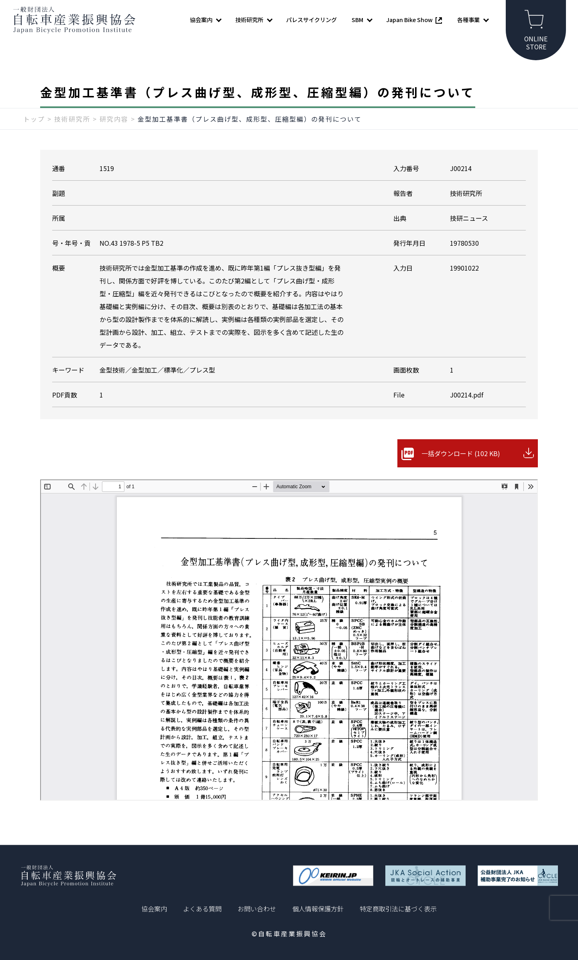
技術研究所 (72, 119)
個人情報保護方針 (318, 908)
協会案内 (154, 908)
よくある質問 (202, 908)
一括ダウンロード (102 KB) (460, 454)
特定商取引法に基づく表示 (398, 908)
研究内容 (114, 119)
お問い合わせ (257, 908)
